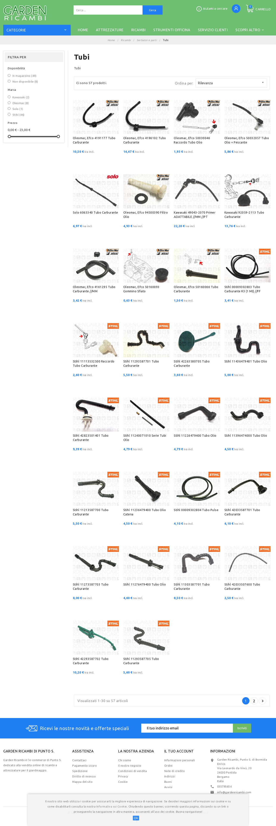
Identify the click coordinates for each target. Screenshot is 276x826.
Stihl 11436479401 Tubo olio (245, 361)
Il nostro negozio (129, 765)
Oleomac (21, 103)
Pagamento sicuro (84, 765)
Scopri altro (250, 29)
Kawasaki (21, 97)
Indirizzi (169, 776)
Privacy (123, 776)
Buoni (168, 781)
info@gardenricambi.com (234, 792)
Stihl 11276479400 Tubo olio (144, 584)
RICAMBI (138, 30)
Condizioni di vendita (132, 770)
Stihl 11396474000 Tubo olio (245, 435)
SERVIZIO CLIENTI (213, 30)
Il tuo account (179, 751)
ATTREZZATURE (110, 30)
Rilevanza (231, 82)
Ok (136, 818)
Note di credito (174, 770)
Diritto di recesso (84, 776)
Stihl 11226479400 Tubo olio (195, 435)
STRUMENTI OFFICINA (171, 30)
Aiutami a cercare (215, 8)
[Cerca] (108, 10)
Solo (18, 108)
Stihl (19, 114)
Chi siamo (124, 760)
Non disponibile (25, 81)
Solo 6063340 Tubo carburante (95, 212)
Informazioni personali (179, 760)
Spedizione (80, 770)
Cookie (123, 781)
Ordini (168, 765)
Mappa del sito (82, 781)
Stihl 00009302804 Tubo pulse (196, 510)
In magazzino (25, 75)
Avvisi (168, 787)
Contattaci (79, 760)
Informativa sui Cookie (111, 806)
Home (83, 30)
